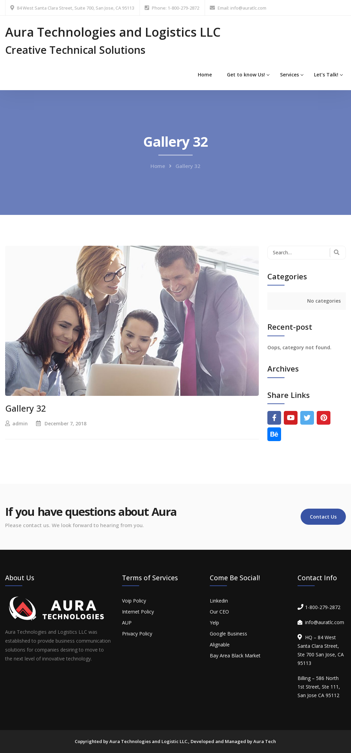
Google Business (228, 633)
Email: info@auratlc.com (242, 8)
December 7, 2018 (65, 423)
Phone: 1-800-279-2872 (175, 8)
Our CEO (219, 611)
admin (20, 423)
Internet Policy (138, 611)
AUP (127, 622)
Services (289, 74)
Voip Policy (134, 600)
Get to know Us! (246, 74)
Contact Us (323, 516)
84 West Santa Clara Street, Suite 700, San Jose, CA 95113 (75, 8)
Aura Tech (264, 741)
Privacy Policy (137, 633)
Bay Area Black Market (235, 655)
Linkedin (219, 600)
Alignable (220, 644)
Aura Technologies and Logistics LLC (113, 32)
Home (205, 74)
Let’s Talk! (326, 74)
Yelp (214, 622)
